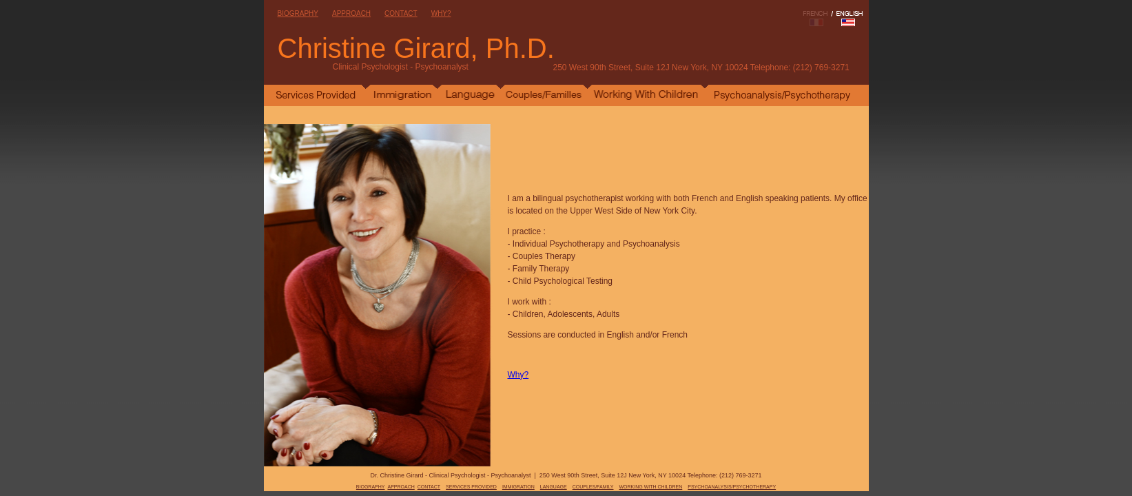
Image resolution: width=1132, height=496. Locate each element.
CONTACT (401, 13)
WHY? (441, 13)
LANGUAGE (553, 486)
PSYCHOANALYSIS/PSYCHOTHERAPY (732, 486)
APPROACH (351, 13)
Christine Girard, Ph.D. (416, 48)
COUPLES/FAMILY (593, 486)
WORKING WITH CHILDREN (650, 486)
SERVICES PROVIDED (471, 486)
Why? (518, 375)
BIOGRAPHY (298, 13)
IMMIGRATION (518, 486)
